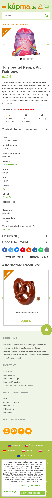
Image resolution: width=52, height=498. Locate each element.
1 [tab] (21, 59)
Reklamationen (8, 409)
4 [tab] (31, 59)
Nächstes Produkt (39, 257)
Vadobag (6, 229)
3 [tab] (28, 59)
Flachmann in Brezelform (26, 313)
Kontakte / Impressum (11, 372)
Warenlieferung (8, 406)
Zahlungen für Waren (11, 402)
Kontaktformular (9, 375)
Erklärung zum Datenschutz (33, 486)
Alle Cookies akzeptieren (32, 493)
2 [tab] (24, 59)
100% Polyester (9, 165)
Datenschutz (7, 412)
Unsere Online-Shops (11, 379)
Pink (4, 189)
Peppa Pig (7, 197)
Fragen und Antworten (11, 382)
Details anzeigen (10, 491)
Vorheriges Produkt (13, 257)
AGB (5, 399)
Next (47, 44)
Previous (4, 44)
